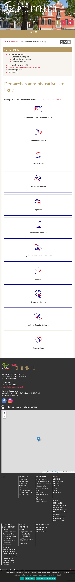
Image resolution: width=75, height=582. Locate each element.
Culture (21, 529)
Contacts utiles (24, 494)
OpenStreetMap (53, 472)
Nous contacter (41, 531)
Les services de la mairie (18, 65)
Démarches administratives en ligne (24, 67)
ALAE (55, 488)
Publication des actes (21, 59)
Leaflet (44, 472)
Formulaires (13, 72)
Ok (22, 578)
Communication (41, 527)
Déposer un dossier (9, 534)
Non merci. (30, 578)
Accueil (3, 477)
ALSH (55, 490)
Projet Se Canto (58, 520)
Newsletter (40, 529)
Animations (23, 543)
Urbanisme (5, 529)
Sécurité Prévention (25, 492)
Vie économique (24, 490)
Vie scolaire (57, 483)
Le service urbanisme (9, 532)
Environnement (7, 545)
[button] (41, 33)
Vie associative (24, 488)
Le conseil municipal (16, 54)
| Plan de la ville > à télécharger (21, 406)
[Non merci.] (72, 576)
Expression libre (19, 61)
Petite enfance (58, 481)
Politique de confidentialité (46, 578)
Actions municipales (59, 505)
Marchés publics (15, 69)
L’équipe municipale (20, 57)
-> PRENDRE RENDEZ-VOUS (49, 99)
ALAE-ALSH (57, 486)
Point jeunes (57, 492)
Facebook (58, 23)
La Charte (6, 547)
